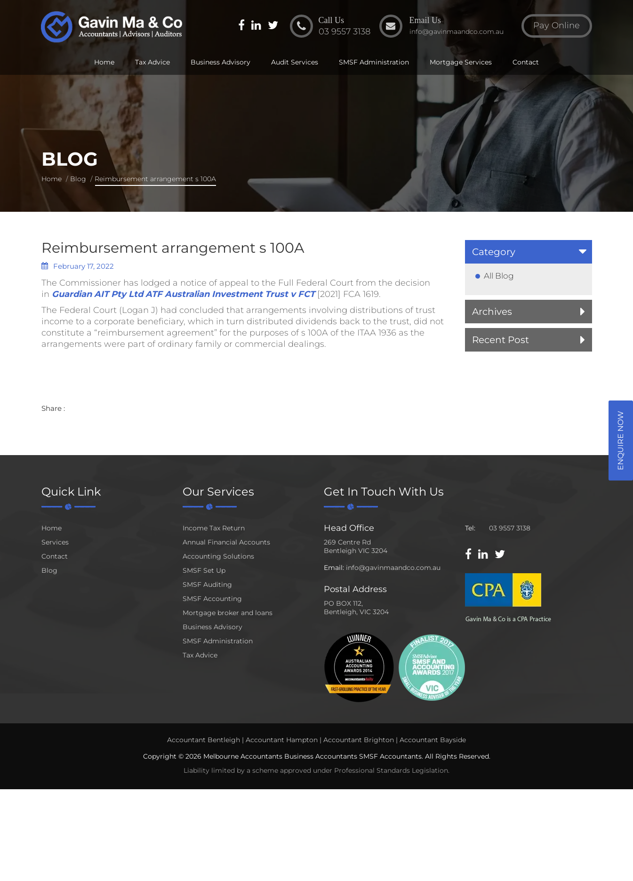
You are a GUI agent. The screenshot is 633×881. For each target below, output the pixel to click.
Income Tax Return (214, 528)
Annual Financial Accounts (226, 542)
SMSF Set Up (204, 570)
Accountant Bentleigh (203, 740)
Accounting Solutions (218, 556)
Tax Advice (152, 62)
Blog (78, 179)
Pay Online (556, 25)
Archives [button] (492, 311)
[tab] (528, 252)
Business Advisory (220, 62)
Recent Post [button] (500, 339)
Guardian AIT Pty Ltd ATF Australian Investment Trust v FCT (183, 294)
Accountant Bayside (433, 740)
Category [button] (493, 251)
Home (104, 62)
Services (55, 542)
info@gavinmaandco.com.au (393, 567)
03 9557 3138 (509, 528)
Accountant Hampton (282, 740)
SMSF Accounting (212, 598)
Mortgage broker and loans (227, 613)
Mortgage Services (461, 62)
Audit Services (294, 62)
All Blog (499, 275)
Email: (334, 567)
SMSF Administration (374, 62)
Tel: (470, 528)
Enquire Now (620, 440)
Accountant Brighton (358, 740)
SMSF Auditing (207, 584)
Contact (526, 62)
